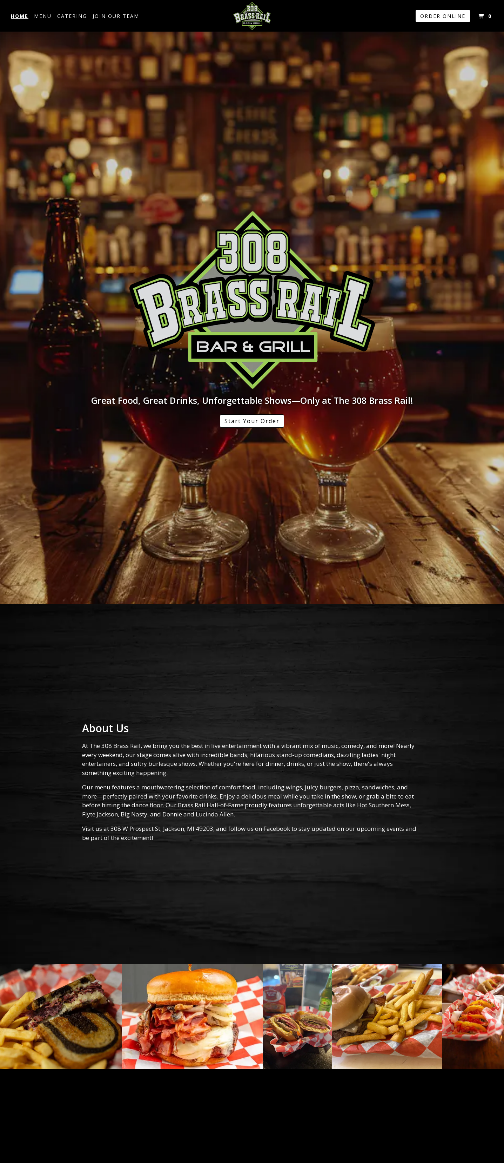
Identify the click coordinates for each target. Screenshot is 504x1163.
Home (19, 16)
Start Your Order (252, 421)
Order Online (442, 16)
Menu (43, 16)
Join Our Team (116, 16)
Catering (72, 16)
